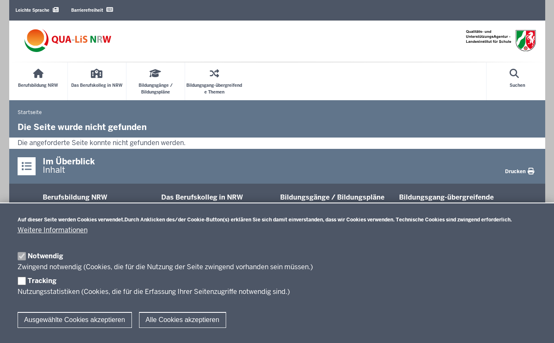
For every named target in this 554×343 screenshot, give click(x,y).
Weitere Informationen (53, 230)
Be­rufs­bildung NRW (75, 197)
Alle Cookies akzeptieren (182, 319)
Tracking (42, 280)
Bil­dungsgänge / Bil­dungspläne (332, 197)
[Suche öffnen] (517, 81)
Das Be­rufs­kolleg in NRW (202, 197)
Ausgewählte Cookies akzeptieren (74, 319)
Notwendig (45, 256)
